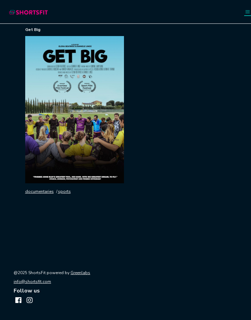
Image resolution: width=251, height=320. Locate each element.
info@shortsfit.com (32, 281)
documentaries (39, 191)
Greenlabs (80, 272)
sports (64, 191)
